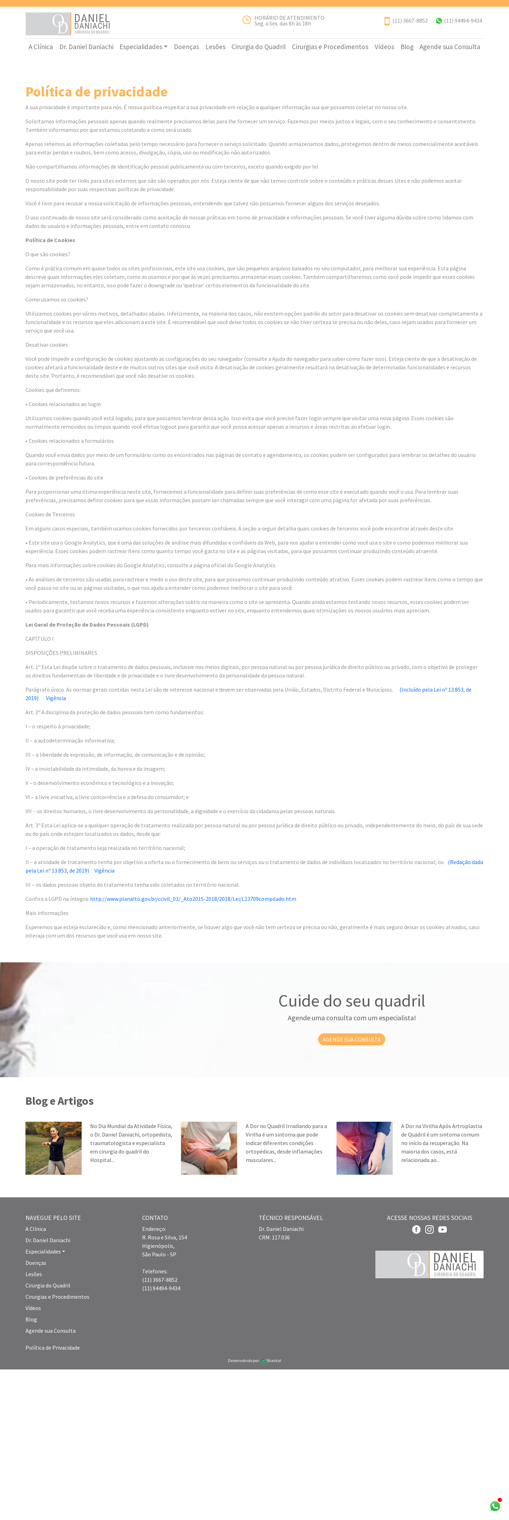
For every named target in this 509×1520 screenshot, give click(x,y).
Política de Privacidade (52, 1498)
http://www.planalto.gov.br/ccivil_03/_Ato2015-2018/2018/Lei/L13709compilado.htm (193, 1049)
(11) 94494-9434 (463, 20)
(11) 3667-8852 (410, 20)
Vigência (56, 848)
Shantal (271, 1511)
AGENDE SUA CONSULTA (352, 1189)
